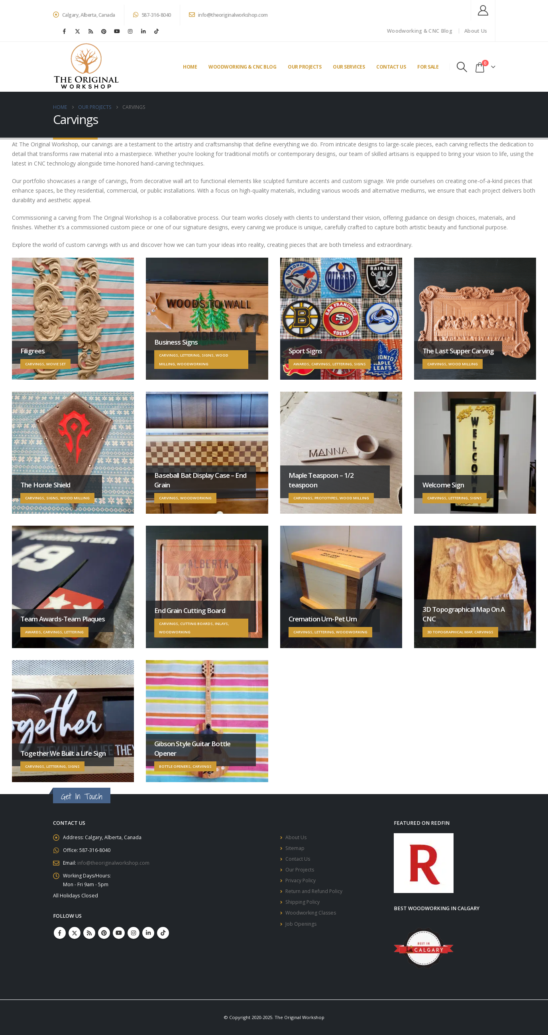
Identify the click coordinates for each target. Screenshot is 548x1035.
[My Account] (483, 10)
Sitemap (295, 849)
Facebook (60, 936)
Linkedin (148, 936)
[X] (77, 31)
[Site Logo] (86, 67)
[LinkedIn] (143, 31)
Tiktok (163, 936)
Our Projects (304, 66)
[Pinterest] (104, 31)
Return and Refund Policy (315, 895)
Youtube (119, 936)
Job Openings (301, 930)
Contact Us (391, 66)
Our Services (349, 66)
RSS (89, 936)
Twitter (75, 936)
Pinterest (104, 936)
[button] (462, 67)
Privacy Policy (300, 884)
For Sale (427, 66)
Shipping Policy (303, 907)
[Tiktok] (156, 31)
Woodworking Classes (311, 918)
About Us (475, 31)
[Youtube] (117, 31)
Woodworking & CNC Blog (419, 31)
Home (190, 66)
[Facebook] (64, 31)
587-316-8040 (152, 15)
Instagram (133, 936)
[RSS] (90, 31)
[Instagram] (130, 31)
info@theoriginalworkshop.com (228, 15)
